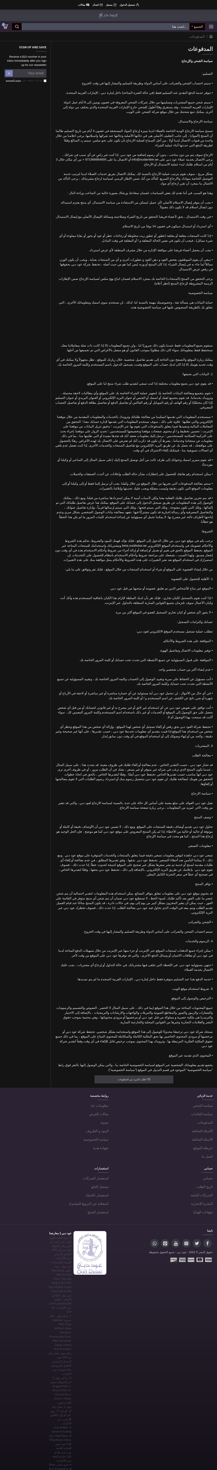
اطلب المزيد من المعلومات (132, 1079)
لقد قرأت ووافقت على (25, 80)
